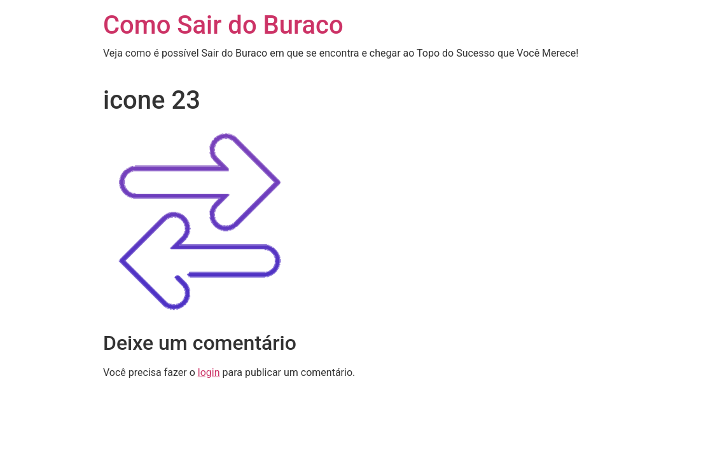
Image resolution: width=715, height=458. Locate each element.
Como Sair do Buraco (223, 25)
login (209, 372)
